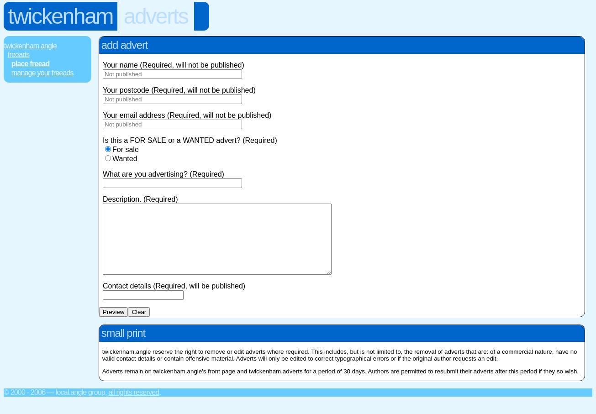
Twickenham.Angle (30, 46)
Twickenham (60, 16)
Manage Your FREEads (42, 73)
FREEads (19, 54)
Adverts (156, 16)
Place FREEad (30, 64)
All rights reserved (133, 406)
